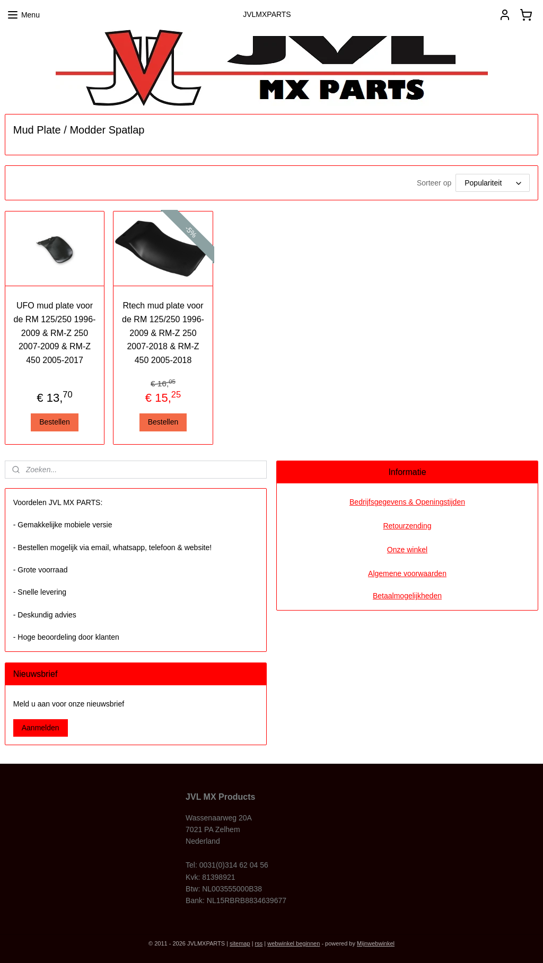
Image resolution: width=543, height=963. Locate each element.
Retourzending (407, 526)
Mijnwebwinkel (376, 943)
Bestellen (54, 422)
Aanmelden (40, 727)
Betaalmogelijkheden (407, 595)
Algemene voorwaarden (407, 573)
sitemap (240, 943)
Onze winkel (407, 549)
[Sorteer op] (492, 182)
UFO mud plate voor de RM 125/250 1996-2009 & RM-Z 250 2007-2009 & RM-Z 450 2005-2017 (55, 332)
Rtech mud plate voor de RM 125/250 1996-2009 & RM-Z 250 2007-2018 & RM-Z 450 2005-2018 (163, 332)
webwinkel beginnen (293, 943)
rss (259, 943)
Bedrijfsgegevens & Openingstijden (407, 502)
